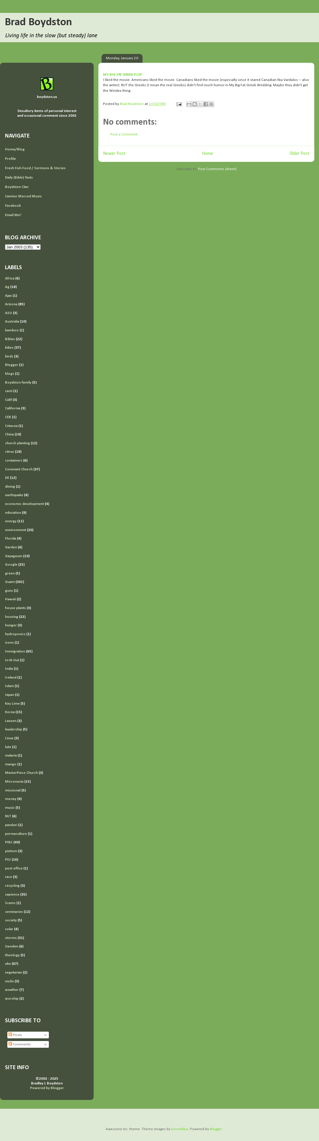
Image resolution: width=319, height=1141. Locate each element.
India (9, 669)
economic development (24, 504)
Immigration (15, 651)
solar (9, 929)
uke (8, 964)
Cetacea (11, 426)
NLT (8, 816)
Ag (7, 287)
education (13, 513)
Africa (9, 278)
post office (14, 868)
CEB (8, 417)
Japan (9, 695)
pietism (11, 851)
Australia (12, 321)
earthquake (14, 495)
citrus (9, 452)
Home (207, 153)
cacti (8, 391)
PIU (8, 860)
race (8, 877)
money (10, 799)
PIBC (9, 842)
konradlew (179, 1129)
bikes (9, 348)
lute (8, 747)
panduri (11, 825)
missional (12, 790)
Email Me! (13, 215)
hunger (11, 625)
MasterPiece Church (21, 773)
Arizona (11, 304)
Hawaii (10, 599)
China (9, 434)
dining (10, 487)
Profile (10, 159)
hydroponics (15, 634)
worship (11, 999)
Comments (19, 1044)
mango (10, 764)
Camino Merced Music (23, 196)
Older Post (299, 153)
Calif (8, 400)
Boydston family (18, 382)
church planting (17, 443)
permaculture (16, 834)
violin (9, 981)
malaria (11, 755)
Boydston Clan (16, 187)
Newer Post (114, 153)
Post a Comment (124, 134)
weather (11, 990)
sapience (12, 894)
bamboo (12, 330)
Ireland (10, 677)
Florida (10, 538)
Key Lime (12, 704)
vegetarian (13, 972)
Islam (9, 686)
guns (9, 591)
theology (12, 955)
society (11, 920)
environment (15, 530)
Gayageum (13, 556)
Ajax (8, 296)
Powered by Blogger (47, 1088)
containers (13, 460)
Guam (10, 582)
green (10, 573)
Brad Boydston (38, 22)
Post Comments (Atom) (217, 169)
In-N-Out (12, 660)
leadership (13, 729)
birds (9, 356)
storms (11, 938)
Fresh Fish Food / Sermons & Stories (35, 168)
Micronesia (14, 782)
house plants (15, 608)
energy (10, 521)
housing (11, 617)
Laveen (10, 721)
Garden (11, 547)
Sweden (11, 946)
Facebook (13, 206)
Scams (10, 903)
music (10, 808)
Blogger (11, 365)
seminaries (14, 912)
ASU (8, 313)
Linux (9, 738)
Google (11, 565)
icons (9, 643)
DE (7, 478)
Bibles (10, 339)
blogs (9, 374)
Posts (15, 1035)
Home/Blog (15, 149)
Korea (10, 712)
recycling (12, 886)
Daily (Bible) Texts (19, 177)
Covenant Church (18, 469)
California (12, 408)
